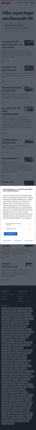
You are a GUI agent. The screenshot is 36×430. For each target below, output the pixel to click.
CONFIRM (10, 233)
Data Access (18, 240)
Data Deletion (7, 240)
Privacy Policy (29, 240)
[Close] (32, 189)
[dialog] (18, 215)
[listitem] (18, 224)
